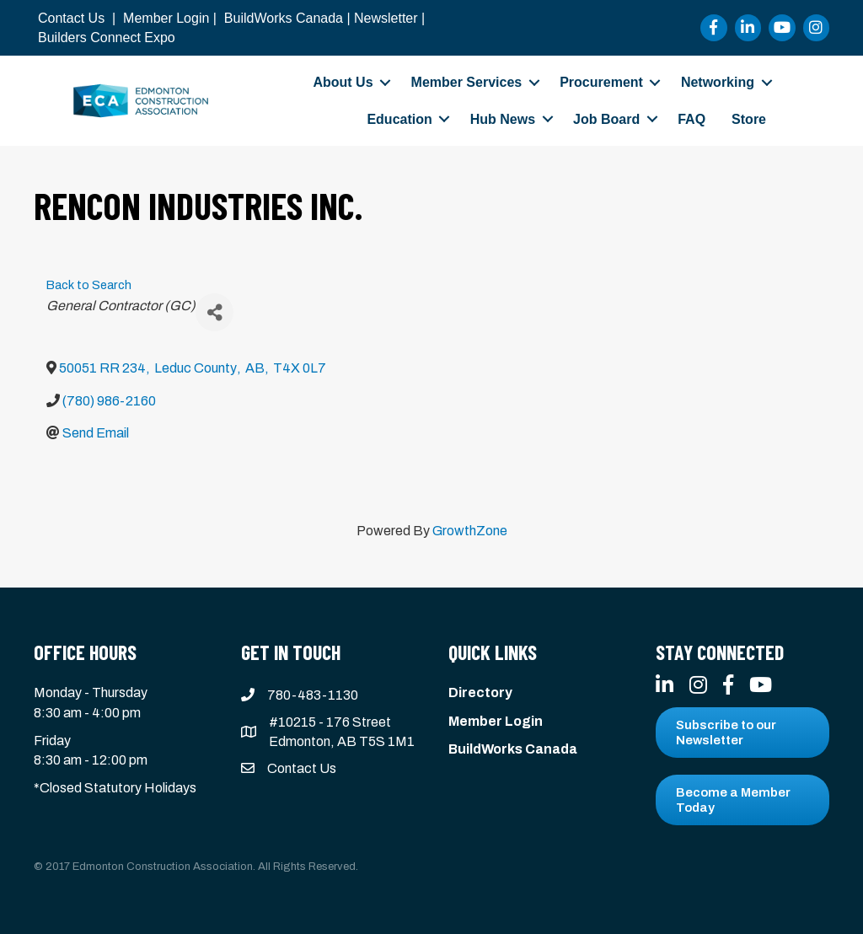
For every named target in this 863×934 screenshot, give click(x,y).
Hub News (502, 119)
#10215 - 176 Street (330, 722)
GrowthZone (469, 530)
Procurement (601, 82)
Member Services (467, 82)
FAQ (691, 119)
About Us (343, 82)
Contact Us (71, 18)
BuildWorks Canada (283, 18)
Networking (717, 82)
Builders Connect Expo (106, 37)
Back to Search (88, 285)
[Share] (214, 312)
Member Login (166, 18)
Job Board (606, 119)
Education (399, 119)
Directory (480, 692)
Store (749, 119)
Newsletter (386, 18)
